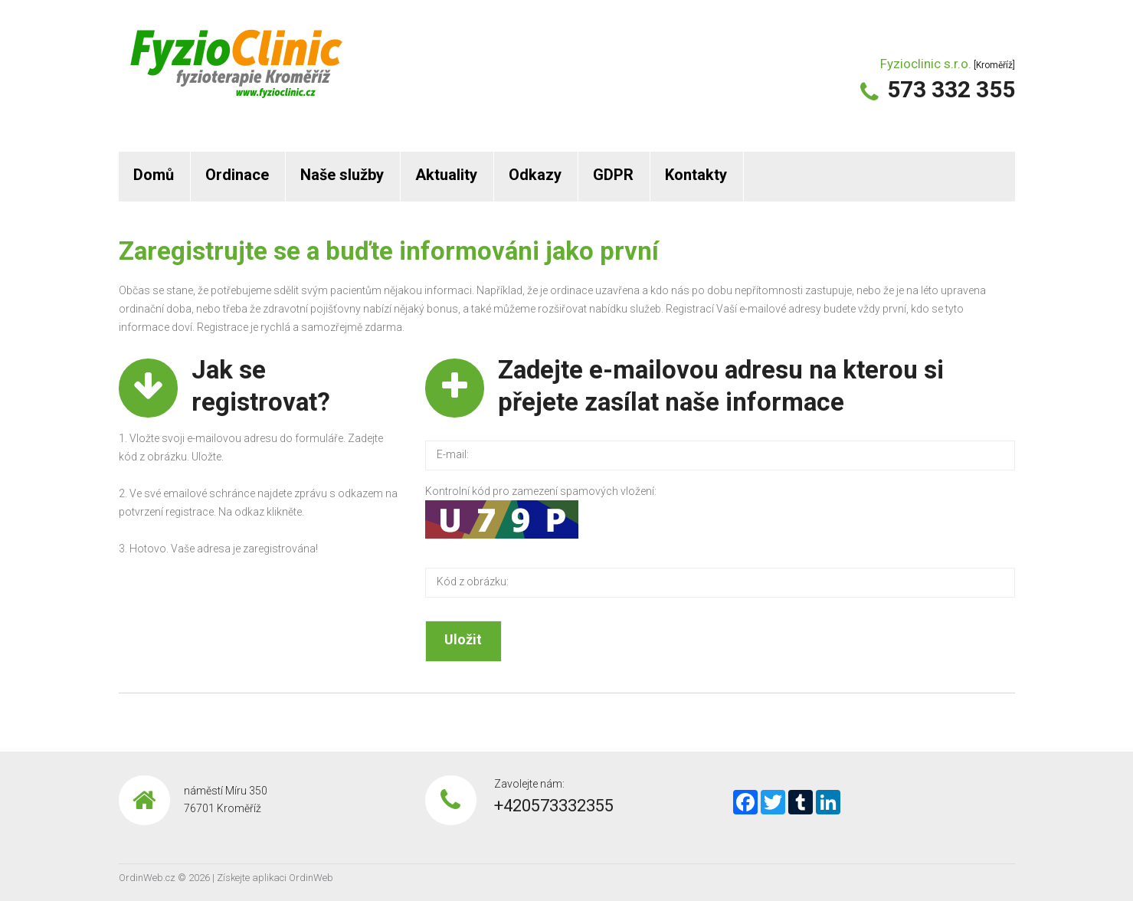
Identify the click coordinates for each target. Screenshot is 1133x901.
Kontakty (696, 174)
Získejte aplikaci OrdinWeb (275, 877)
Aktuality (446, 174)
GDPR (613, 174)
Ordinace (237, 174)
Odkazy (535, 174)
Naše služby (342, 174)
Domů (153, 174)
